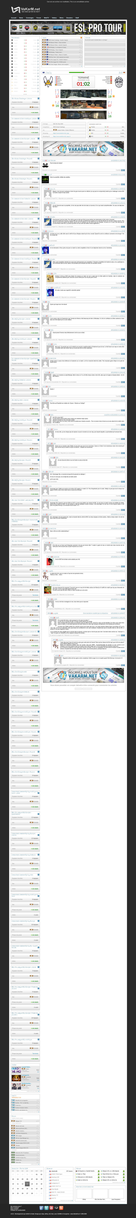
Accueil (13, 18)
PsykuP (49, 174)
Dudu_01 (52, 188)
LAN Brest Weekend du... (19, 1133)
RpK (57, 77)
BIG (120, 72)
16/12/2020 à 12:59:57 (118, 613)
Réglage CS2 (16, 1121)
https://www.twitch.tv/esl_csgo (61, 133)
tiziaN (109, 78)
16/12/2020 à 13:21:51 (118, 617)
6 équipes (35, 796)
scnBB (55, 599)
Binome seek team (17, 1126)
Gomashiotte (51, 358)
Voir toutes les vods (33, 1112)
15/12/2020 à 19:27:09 (118, 542)
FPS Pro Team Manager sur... (20, 1138)
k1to (109, 83)
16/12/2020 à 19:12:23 (118, 655)
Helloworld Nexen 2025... (19, 1128)
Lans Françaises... (116, 1199)
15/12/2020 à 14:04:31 (118, 287)
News (21, 18)
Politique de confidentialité (18, 1210)
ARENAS (52, 203)
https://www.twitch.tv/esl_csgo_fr (61, 136)
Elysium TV (55, 1195)
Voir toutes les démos (118, 1182)
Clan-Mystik (55, 1189)
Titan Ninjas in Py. (108, 1177)
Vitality (48, 72)
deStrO (28, 1214)
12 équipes (34, 817)
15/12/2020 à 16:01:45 (118, 486)
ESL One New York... (100, 1199)
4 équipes (35, 102)
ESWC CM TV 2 (56, 1186)
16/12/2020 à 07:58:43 (118, 556)
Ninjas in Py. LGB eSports (110, 1171)
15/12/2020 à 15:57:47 (118, 471)
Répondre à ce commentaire (49, 170)
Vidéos (54, 18)
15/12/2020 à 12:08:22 (118, 245)
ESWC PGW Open (57, 1174)
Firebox (49, 400)
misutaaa (59, 83)
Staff (77, 18)
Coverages (30, 18)
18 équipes (34, 1018)
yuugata (50, 571)
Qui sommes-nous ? (16, 1206)
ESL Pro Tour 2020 (58, 123)
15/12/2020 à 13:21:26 (118, 372)
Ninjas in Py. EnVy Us (109, 1180)
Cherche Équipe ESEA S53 (19, 1148)
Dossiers (69, 18)
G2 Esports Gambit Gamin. (85, 1171)
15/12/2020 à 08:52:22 (118, 188)
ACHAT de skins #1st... (19, 1157)
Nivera (58, 85)
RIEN (48, 301)
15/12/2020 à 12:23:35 (118, 301)
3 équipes (35, 971)
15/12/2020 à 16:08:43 (118, 500)
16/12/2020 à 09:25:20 (118, 585)
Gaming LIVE (55, 1177)
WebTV (46, 18)
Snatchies (56, 556)
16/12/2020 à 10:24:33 (118, 599)
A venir (36, 915)
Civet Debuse (51, 160)
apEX (58, 78)
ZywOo (58, 80)
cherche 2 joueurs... (18, 1131)
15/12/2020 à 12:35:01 (118, 273)
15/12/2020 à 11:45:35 (118, 231)
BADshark (50, 231)
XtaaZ (52, 372)
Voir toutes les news (76, 66)
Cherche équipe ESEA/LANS (20, 1143)
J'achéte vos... (16, 1160)
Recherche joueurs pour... (19, 1140)
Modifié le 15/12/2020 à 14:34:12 (114, 414)
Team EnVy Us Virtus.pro (110, 1174)
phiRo (55, 273)
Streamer (15, 1145)
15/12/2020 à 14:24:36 (118, 400)
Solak (32, 1214)
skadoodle (54, 1171)
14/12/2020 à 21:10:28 (118, 174)
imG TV (54, 1198)
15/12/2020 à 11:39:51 (118, 217)
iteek (54, 443)
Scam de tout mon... (18, 1155)
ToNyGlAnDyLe (55, 585)
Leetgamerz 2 (55, 1183)
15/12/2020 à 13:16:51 (118, 358)
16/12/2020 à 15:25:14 (118, 639)
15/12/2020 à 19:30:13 (118, 443)
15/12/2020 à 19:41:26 (118, 457)
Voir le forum (35, 1164)
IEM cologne (16, 1135)
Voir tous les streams (66, 1200)
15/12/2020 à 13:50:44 (118, 386)
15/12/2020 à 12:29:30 (118, 330)
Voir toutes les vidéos (33, 1091)
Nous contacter (15, 1207)
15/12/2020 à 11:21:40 (118, 203)
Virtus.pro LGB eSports (84, 1177)
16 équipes (34, 585)
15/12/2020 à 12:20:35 (118, 259)
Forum (38, 18)
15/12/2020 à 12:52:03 (118, 344)
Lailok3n (52, 217)
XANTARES (107, 80)
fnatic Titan (81, 1174)
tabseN (108, 77)
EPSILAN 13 (55, 1180)
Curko (49, 316)
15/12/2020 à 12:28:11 (118, 316)
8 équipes (35, 142)
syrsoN (108, 82)
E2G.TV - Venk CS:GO (58, 1192)
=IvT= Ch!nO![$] (52, 500)
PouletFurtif (51, 245)
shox (57, 82)
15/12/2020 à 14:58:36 (118, 429)
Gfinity (84, 1199)
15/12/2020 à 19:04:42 (118, 528)
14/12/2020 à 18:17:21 (118, 160)
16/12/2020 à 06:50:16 (118, 571)
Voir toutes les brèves (118, 66)
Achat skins (16, 1162)
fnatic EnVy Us (82, 1180)
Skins (62, 18)
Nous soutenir (14, 1209)
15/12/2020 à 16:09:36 (118, 514)
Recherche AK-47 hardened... (20, 1152)
